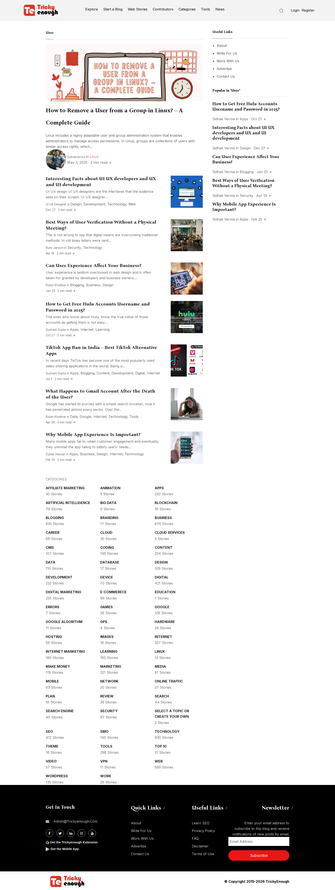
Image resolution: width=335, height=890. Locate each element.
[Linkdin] (71, 832)
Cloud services (170, 531)
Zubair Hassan (55, 453)
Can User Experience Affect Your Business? (93, 264)
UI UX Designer (56, 203)
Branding (109, 516)
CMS (50, 546)
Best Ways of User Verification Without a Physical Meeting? (243, 183)
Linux (94, 155)
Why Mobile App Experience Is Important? (93, 433)
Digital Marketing (63, 591)
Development (94, 203)
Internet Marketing (65, 650)
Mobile (52, 680)
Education (165, 591)
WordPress (57, 775)
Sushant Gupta (56, 328)
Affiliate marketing (65, 487)
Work (105, 775)
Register (308, 10)
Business (93, 284)
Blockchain (166, 501)
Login (295, 10)
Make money (58, 665)
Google (85, 415)
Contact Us (226, 76)
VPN (103, 760)
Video (51, 760)
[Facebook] (49, 832)
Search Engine (60, 710)
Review (107, 695)
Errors (52, 606)
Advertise (224, 69)
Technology (116, 203)
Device (106, 576)
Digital (140, 372)
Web (132, 203)
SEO (49, 730)
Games (106, 606)
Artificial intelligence (68, 501)
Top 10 (160, 745)
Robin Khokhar (56, 284)
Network (109, 680)
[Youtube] (92, 832)
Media (160, 665)
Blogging (77, 284)
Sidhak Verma (223, 119)
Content (103, 372)
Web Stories (137, 9)
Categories (187, 9)
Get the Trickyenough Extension (76, 841)
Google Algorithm (64, 620)
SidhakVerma (76, 155)
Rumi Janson (54, 246)
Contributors (163, 9)
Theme (52, 745)
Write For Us (227, 53)
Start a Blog (112, 9)
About (222, 45)
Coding (107, 546)
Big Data (108, 501)
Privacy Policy (203, 829)
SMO (104, 730)
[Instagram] (81, 832)
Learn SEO (200, 822)
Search (162, 695)
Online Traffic (169, 680)
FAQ (195, 837)
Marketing (110, 665)
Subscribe (259, 854)
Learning (103, 328)
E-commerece (113, 591)
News (220, 9)
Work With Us (228, 61)
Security (74, 246)
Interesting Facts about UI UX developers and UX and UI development (243, 133)
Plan (50, 695)
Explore (91, 9)
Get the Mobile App (65, 847)
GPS (103, 620)
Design (76, 203)
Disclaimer (200, 845)
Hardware (165, 620)
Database (109, 561)
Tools (205, 9)
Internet (87, 328)
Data (74, 415)
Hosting (54, 635)
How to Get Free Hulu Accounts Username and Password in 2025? (245, 106)
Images (107, 635)
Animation (110, 487)
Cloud (106, 531)
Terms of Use (203, 852)
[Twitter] (60, 832)
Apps (74, 328)
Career (52, 531)
